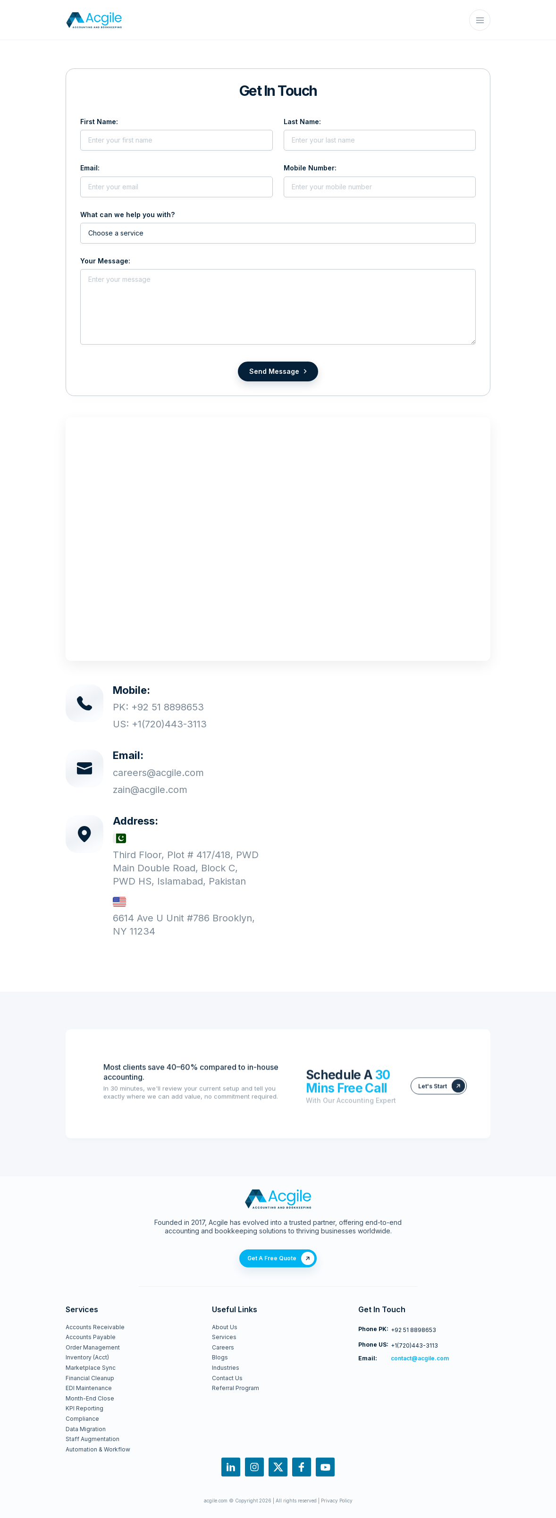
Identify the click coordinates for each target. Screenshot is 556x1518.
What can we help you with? (127, 215)
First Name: (99, 122)
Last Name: (302, 122)
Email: (90, 168)
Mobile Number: (310, 168)
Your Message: (105, 261)
